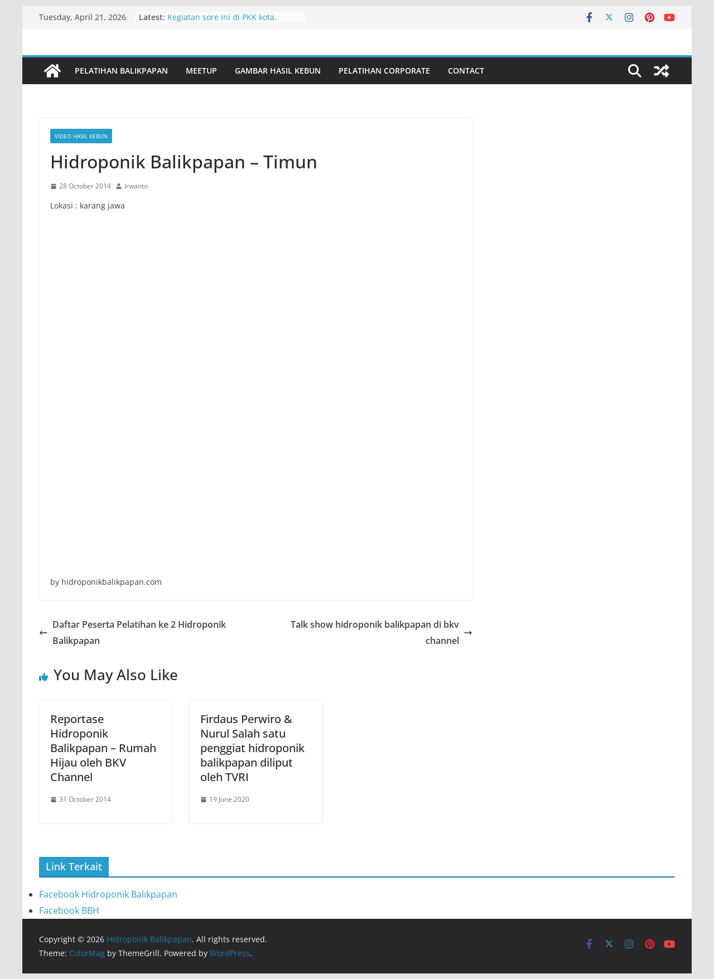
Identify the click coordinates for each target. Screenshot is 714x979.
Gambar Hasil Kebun (278, 70)
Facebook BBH (69, 910)
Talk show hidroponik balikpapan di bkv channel (381, 632)
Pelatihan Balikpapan (121, 70)
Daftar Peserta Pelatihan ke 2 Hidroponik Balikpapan (132, 632)
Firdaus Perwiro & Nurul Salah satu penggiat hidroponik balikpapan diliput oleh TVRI (252, 747)
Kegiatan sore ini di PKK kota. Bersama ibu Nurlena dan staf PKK (232, 22)
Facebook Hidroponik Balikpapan (108, 894)
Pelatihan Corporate (384, 70)
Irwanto (136, 186)
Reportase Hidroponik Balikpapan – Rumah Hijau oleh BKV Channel (103, 747)
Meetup (201, 70)
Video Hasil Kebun (81, 136)
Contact (466, 70)
